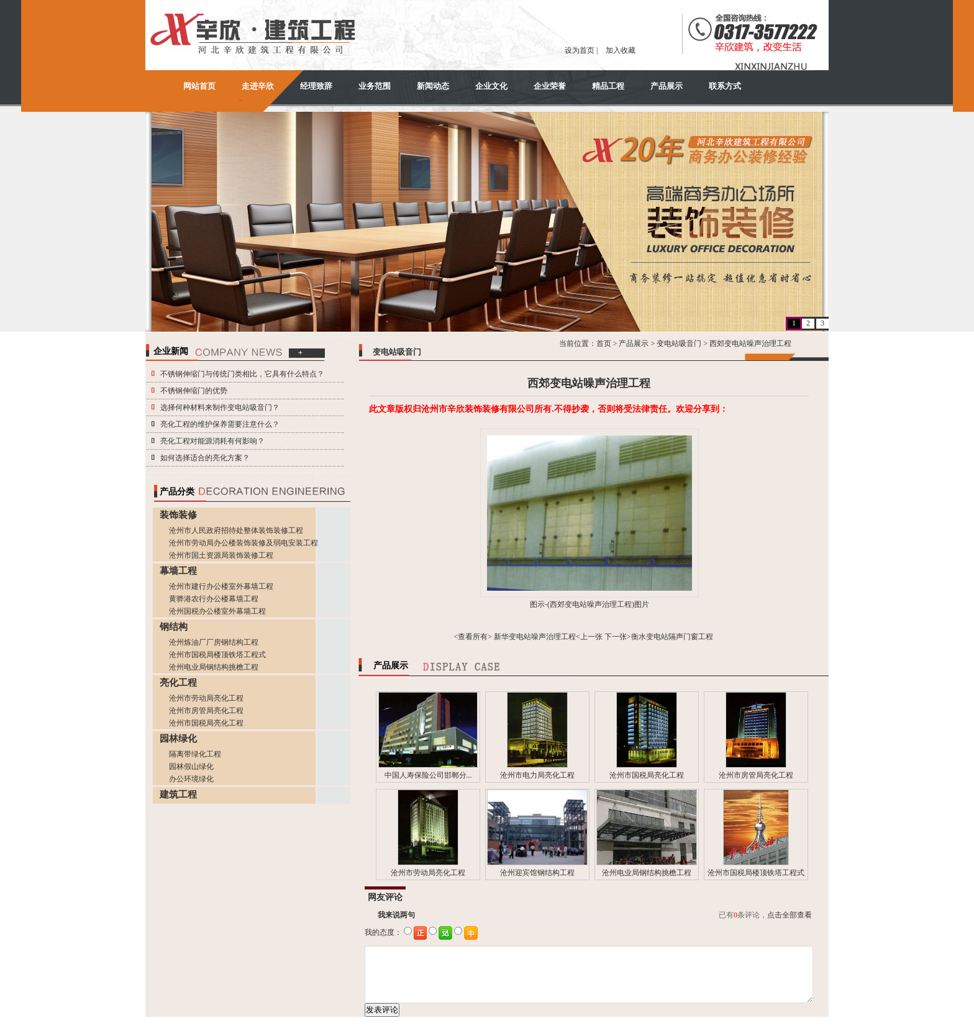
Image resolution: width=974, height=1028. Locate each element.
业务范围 (374, 86)
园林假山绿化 (191, 766)
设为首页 (579, 50)
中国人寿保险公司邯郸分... (428, 775)
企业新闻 (170, 351)
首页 (603, 343)
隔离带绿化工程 (195, 754)
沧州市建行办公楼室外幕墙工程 (221, 586)
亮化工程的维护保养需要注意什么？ (220, 424)
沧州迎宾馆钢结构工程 (537, 872)
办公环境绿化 (191, 779)
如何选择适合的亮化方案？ (205, 457)
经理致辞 (316, 86)
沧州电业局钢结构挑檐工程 (213, 667)
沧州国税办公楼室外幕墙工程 (217, 611)
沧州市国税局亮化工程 (206, 723)
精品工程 (608, 86)
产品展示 (666, 86)
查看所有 (473, 636)
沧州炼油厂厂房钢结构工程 (213, 642)
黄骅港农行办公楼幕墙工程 (213, 598)
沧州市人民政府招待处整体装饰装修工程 (236, 530)
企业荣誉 (550, 86)
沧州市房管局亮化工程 (206, 710)
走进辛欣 (258, 86)
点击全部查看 (789, 915)
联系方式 (725, 86)
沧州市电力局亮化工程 (537, 775)
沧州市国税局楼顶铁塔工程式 (217, 654)
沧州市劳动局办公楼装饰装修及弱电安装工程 (243, 543)
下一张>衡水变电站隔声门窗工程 (658, 636)
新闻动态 (433, 86)
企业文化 (491, 86)
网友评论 (385, 897)
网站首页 (199, 86)
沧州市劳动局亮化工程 (206, 698)
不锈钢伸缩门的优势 (193, 390)
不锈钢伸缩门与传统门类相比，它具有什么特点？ (242, 374)
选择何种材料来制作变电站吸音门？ (220, 407)
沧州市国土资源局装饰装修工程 (221, 555)
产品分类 (177, 491)
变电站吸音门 (679, 343)
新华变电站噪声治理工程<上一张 (548, 636)
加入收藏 (620, 50)
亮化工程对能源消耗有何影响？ (212, 441)
